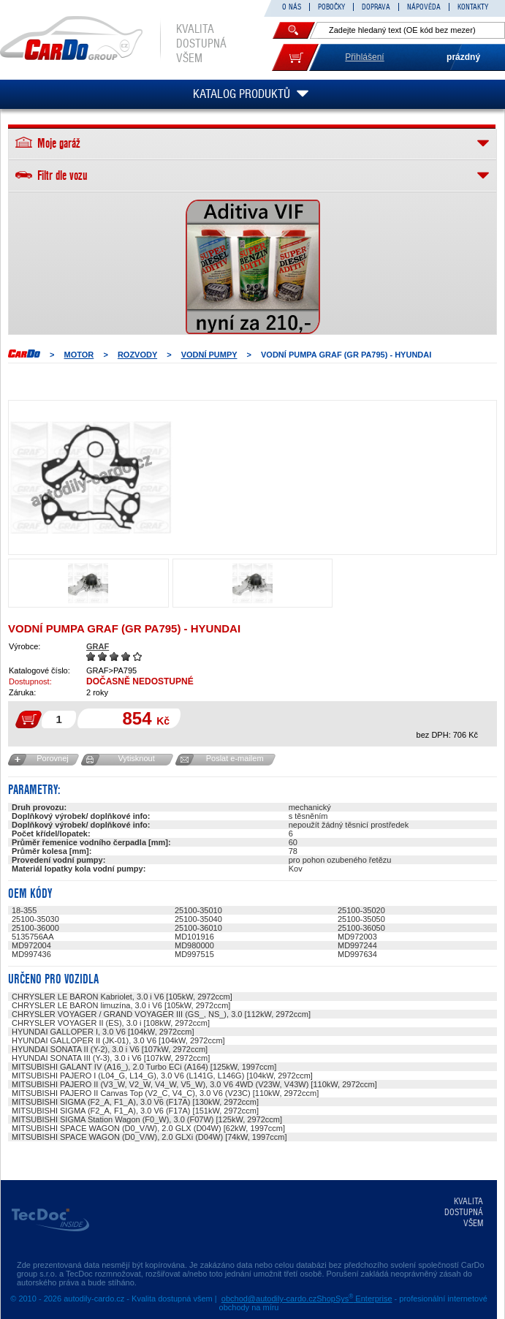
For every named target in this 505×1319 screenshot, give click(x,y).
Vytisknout (136, 758)
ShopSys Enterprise (354, 1298)
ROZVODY (137, 354)
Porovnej (52, 758)
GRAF (97, 646)
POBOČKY (331, 7)
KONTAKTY (472, 7)
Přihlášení (364, 57)
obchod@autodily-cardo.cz (268, 1298)
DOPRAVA (376, 7)
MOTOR (79, 354)
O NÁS (291, 7)
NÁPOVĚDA (424, 7)
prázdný (463, 57)
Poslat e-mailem (235, 758)
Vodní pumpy (209, 354)
